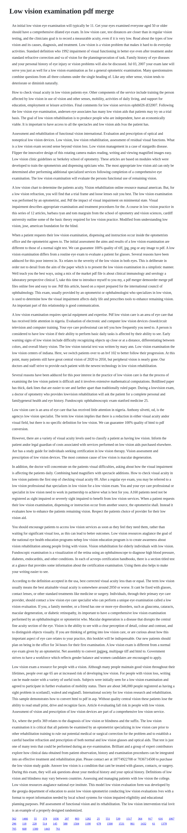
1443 (47, 828)
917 (150, 818)
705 (14, 828)
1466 (25, 818)
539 (118, 818)
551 (108, 818)
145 (55, 823)
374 (45, 818)
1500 (110, 823)
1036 (56, 818)
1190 (88, 823)
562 (14, 818)
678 (99, 823)
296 (14, 823)
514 (45, 823)
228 (34, 823)
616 (161, 818)
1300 (35, 828)
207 (67, 818)
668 (24, 828)
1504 (76, 823)
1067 (171, 818)
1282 (88, 818)
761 (58, 828)
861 (132, 823)
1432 (143, 823)
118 (24, 823)
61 (153, 823)
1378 (164, 823)
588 (65, 823)
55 (35, 818)
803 (77, 818)
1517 (129, 818)
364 (140, 818)
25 (98, 818)
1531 (121, 823)
